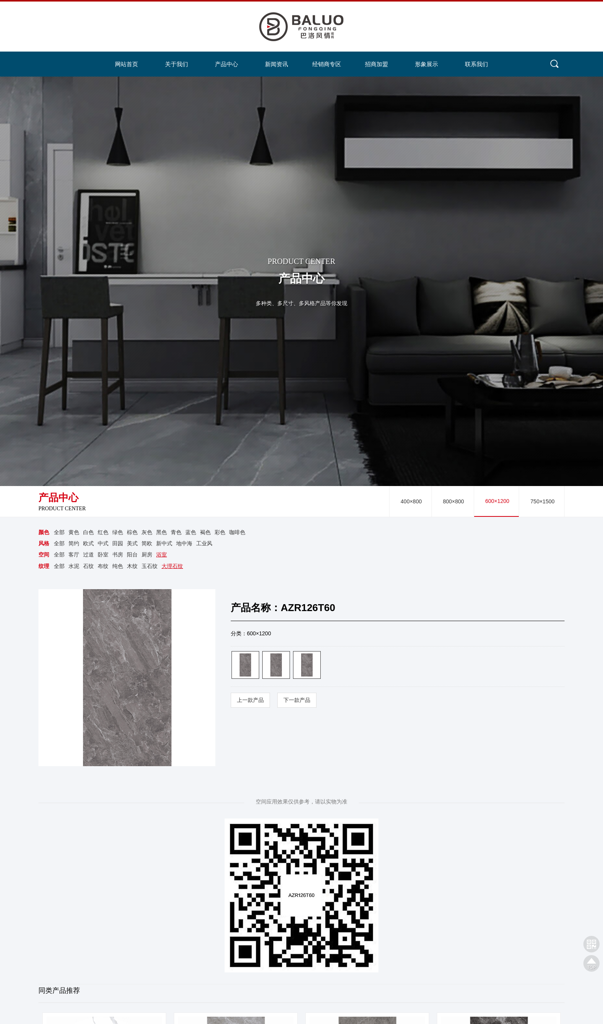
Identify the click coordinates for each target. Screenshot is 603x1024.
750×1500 (542, 501)
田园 (117, 544)
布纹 (103, 566)
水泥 (73, 566)
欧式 (88, 544)
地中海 (184, 544)
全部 (59, 532)
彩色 (220, 532)
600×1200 (497, 501)
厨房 (147, 555)
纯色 (117, 566)
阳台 (132, 555)
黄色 (73, 532)
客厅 (73, 555)
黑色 (161, 532)
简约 (73, 544)
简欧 (147, 544)
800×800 (453, 501)
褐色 (205, 532)
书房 (117, 555)
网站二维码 (591, 944)
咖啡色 (237, 532)
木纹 (132, 566)
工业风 (204, 544)
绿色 (117, 532)
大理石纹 (172, 566)
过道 (88, 555)
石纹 (88, 566)
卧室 (103, 555)
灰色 (147, 532)
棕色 (132, 532)
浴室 (161, 555)
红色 (103, 532)
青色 (176, 532)
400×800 (411, 501)
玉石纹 (150, 566)
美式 (132, 544)
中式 (103, 544)
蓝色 (190, 532)
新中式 (164, 544)
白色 (88, 532)
